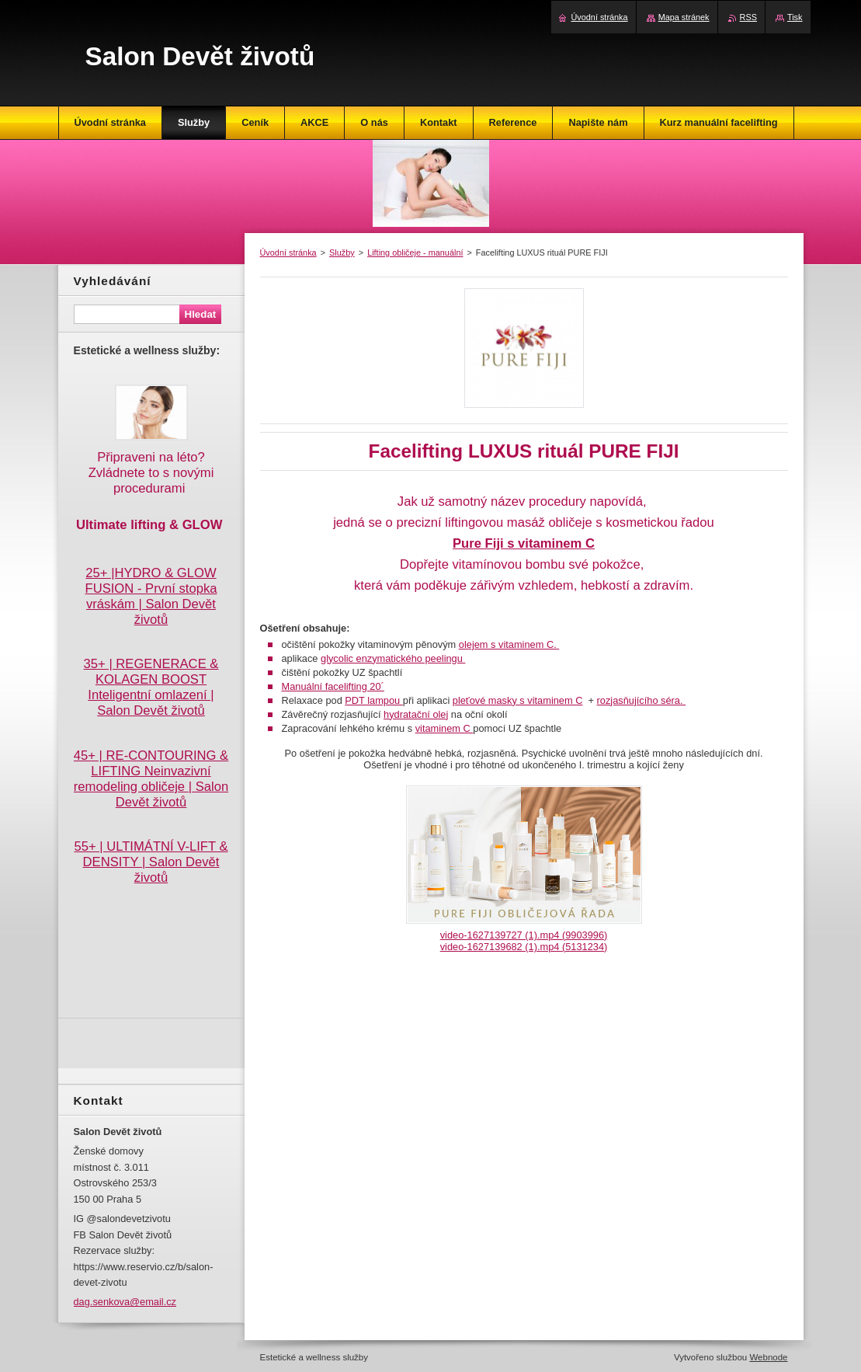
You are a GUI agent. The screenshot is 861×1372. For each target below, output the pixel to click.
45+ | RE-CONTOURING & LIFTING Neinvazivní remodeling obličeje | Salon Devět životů (151, 779)
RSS (748, 17)
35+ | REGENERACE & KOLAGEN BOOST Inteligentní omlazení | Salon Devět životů (151, 687)
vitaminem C (444, 728)
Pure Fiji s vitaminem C (524, 543)
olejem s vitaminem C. (509, 644)
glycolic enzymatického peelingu (393, 658)
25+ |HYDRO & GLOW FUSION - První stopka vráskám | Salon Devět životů (151, 596)
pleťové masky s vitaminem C (518, 700)
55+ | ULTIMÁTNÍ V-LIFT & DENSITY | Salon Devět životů (150, 862)
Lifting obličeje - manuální (415, 252)
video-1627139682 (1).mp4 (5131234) (524, 946)
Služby (342, 252)
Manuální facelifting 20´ (333, 686)
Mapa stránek (684, 17)
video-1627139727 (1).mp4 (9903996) (524, 935)
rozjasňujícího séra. (641, 700)
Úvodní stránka (288, 252)
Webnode (768, 1357)
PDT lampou (373, 700)
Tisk (795, 17)
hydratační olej (416, 714)
